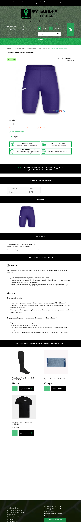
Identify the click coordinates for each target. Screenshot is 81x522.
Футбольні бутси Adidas (15, 512)
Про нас (15, 2)
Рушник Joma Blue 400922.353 (54, 379)
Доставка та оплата (28, 2)
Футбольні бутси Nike (15, 510)
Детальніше (25, 388)
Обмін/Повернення (46, 2)
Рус (60, 24)
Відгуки (58, 168)
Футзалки (10, 519)
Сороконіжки (11, 515)
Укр (57, 24)
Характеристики (34, 168)
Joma (31, 188)
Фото (49, 168)
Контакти (39, 4)
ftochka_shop (50, 511)
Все (20, 168)
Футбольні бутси (13, 508)
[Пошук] (49, 34)
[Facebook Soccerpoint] (45, 516)
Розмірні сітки (62, 2)
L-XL (13, 124)
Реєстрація (55, 28)
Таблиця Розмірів (18, 132)
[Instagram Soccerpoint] (48, 516)
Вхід (42, 28)
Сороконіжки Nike (13, 517)
